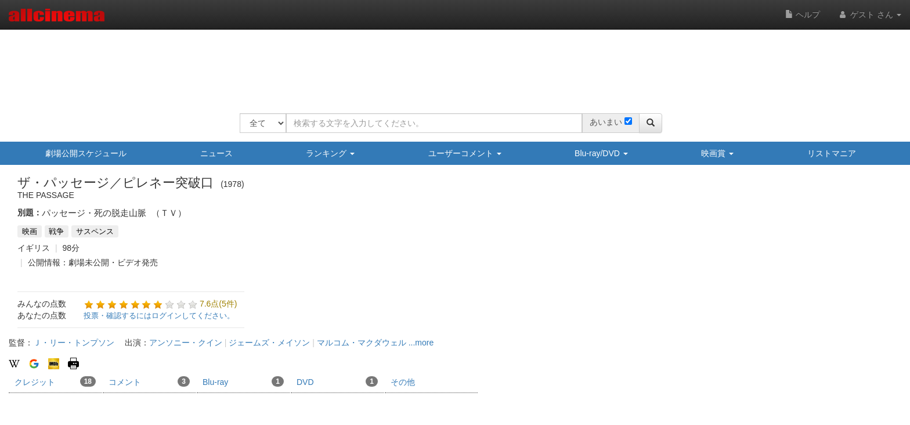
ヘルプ (802, 14)
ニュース (216, 153)
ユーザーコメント (464, 153)
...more (421, 342)
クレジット (55, 381)
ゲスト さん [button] (869, 14)
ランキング (330, 153)
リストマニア (831, 153)
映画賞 (717, 153)
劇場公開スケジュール (86, 153)
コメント (149, 381)
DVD (337, 381)
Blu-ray (243, 381)
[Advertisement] (451, 64)
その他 (403, 382)
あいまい (606, 122)
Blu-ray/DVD (601, 153)
